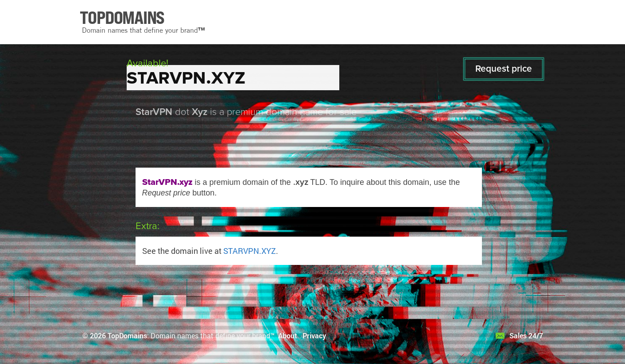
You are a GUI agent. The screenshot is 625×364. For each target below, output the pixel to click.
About (287, 335)
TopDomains (127, 335)
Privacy (314, 335)
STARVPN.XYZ (249, 250)
